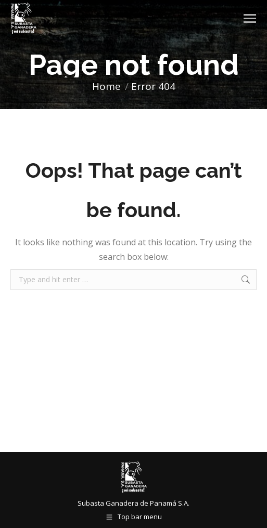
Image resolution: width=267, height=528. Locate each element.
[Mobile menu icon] (250, 18)
